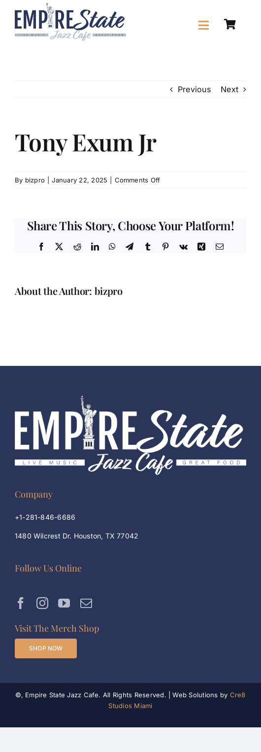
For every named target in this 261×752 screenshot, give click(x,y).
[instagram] (42, 603)
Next (229, 89)
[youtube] (64, 603)
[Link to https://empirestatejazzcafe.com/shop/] (230, 24)
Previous (194, 89)
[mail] (86, 603)
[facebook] (21, 603)
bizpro (35, 180)
